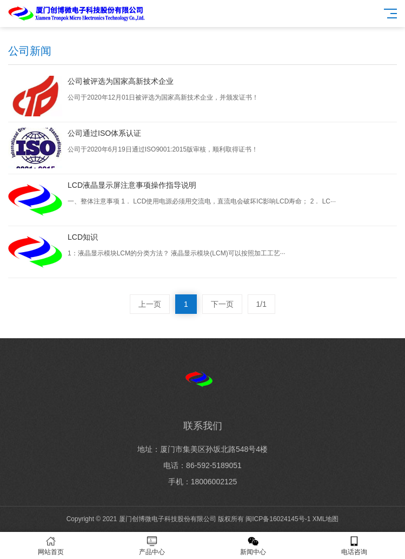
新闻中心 (253, 546)
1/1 (261, 304)
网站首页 (50, 546)
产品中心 (151, 546)
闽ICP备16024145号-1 (277, 519)
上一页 (149, 304)
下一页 (222, 304)
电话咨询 (354, 546)
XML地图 (326, 519)
